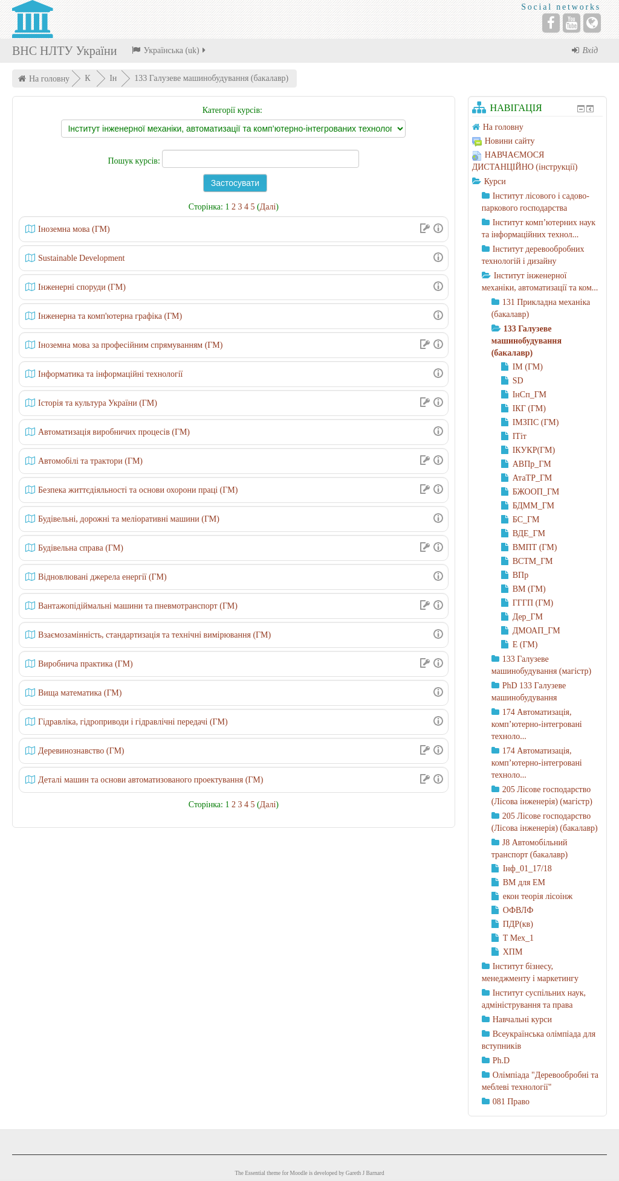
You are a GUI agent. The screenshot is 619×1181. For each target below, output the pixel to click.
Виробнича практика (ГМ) (85, 663)
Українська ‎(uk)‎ (169, 50)
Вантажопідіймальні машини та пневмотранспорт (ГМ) (138, 605)
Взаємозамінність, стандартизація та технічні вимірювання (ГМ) (154, 634)
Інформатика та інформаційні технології (110, 374)
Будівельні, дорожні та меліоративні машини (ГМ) (128, 518)
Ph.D (501, 1060)
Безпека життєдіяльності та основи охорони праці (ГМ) (138, 489)
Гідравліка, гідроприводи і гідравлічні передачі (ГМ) (133, 721)
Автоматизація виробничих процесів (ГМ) (114, 432)
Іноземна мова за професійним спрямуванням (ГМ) (130, 345)
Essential (255, 1173)
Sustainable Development (81, 258)
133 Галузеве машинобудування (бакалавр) (211, 78)
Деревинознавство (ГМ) (81, 750)
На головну (49, 78)
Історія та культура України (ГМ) (97, 403)
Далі (268, 206)
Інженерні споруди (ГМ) (82, 287)
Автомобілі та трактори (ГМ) (90, 461)
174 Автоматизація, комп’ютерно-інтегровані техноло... (536, 724)
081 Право (511, 1101)
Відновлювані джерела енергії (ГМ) (102, 576)
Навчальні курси (522, 1019)
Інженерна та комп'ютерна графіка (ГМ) (110, 316)
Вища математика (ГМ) (80, 692)
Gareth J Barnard (365, 1173)
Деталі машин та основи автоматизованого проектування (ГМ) (150, 779)
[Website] (592, 23)
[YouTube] (571, 23)
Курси (495, 181)
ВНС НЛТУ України (64, 50)
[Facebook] (551, 23)
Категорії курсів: (232, 110)
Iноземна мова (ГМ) (74, 229)
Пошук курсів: (135, 160)
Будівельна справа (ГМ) (80, 547)
